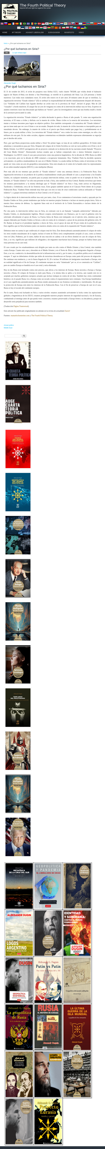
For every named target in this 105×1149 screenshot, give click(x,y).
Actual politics (9, 325)
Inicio (6, 43)
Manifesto (69, 32)
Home (4, 32)
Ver (7, 52)
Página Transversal (21, 306)
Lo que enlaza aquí (19, 53)
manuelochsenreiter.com (20, 316)
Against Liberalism (35, 32)
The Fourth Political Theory (43, 5)
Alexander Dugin (10, 83)
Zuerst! (67, 311)
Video (81, 32)
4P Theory (16, 32)
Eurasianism (54, 32)
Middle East (8, 328)
